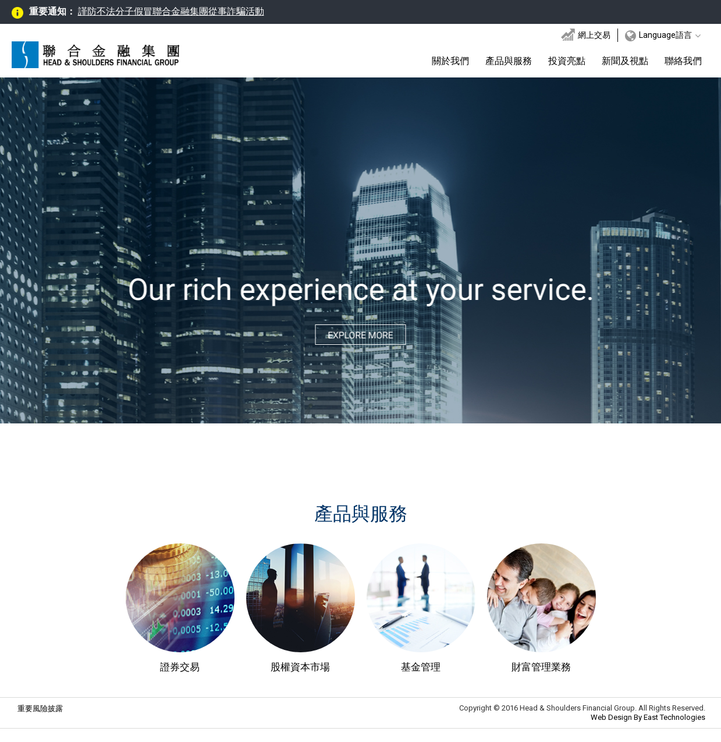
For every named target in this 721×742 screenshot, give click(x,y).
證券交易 (180, 667)
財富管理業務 (541, 667)
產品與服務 (508, 60)
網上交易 (585, 35)
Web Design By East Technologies (648, 717)
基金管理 (421, 667)
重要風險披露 (40, 708)
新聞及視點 (625, 60)
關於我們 (450, 60)
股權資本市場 (300, 667)
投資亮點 (566, 60)
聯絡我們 (683, 60)
